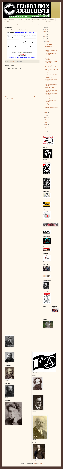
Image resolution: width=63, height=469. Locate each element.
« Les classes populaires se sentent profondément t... (51, 62)
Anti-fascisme (43, 19)
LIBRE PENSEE (30, 24)
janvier (46, 127)
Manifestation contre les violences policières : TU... (51, 80)
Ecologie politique (39, 24)
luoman (34, 463)
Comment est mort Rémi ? (49, 98)
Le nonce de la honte (48, 105)
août (46, 115)
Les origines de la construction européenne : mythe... (50, 65)
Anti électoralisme (35, 19)
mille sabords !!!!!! (48, 46)
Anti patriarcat (14, 21)
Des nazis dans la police (49, 44)
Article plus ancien (36, 96)
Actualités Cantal (49, 21)
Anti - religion (7, 21)
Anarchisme (11, 19)
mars (46, 124)
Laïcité (24, 24)
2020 (45, 29)
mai (46, 120)
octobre (46, 112)
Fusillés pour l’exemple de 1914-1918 (51, 107)
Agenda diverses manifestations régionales (12, 24)
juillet (46, 117)
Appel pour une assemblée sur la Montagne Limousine (50, 104)
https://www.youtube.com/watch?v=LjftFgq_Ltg (24, 32)
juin (46, 119)
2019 (45, 31)
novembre (47, 43)
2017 (45, 34)
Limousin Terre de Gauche (49, 87)
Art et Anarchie (33, 21)
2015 (45, 38)
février (46, 126)
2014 (45, 39)
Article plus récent (8, 96)
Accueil (5, 19)
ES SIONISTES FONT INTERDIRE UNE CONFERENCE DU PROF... (51, 82)
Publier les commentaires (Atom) (15, 98)
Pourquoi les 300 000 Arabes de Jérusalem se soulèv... (50, 67)
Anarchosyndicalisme (23, 21)
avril (46, 122)
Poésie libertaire (41, 21)
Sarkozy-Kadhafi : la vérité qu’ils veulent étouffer (50, 73)
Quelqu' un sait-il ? (48, 77)
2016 (45, 36)
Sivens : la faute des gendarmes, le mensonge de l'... (51, 85)
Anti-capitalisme (19, 19)
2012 (45, 131)
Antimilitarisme (51, 19)
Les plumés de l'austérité (49, 88)
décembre (47, 41)
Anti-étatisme (27, 19)
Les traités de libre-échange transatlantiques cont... (49, 110)
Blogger (41, 463)
